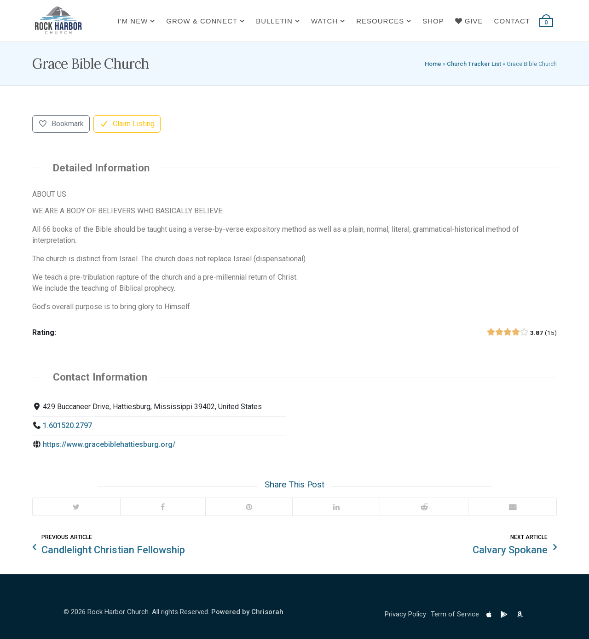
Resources (380, 21)
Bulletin (274, 21)
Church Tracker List (474, 63)
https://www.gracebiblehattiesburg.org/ (109, 444)
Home (433, 63)
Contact (512, 21)
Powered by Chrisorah (247, 612)
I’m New (132, 21)
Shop (433, 21)
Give (469, 21)
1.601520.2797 (67, 425)
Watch (324, 21)
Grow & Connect (201, 21)
